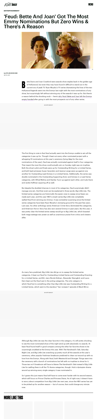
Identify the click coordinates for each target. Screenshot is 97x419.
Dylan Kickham (11, 73)
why (60, 96)
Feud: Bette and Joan (70, 96)
